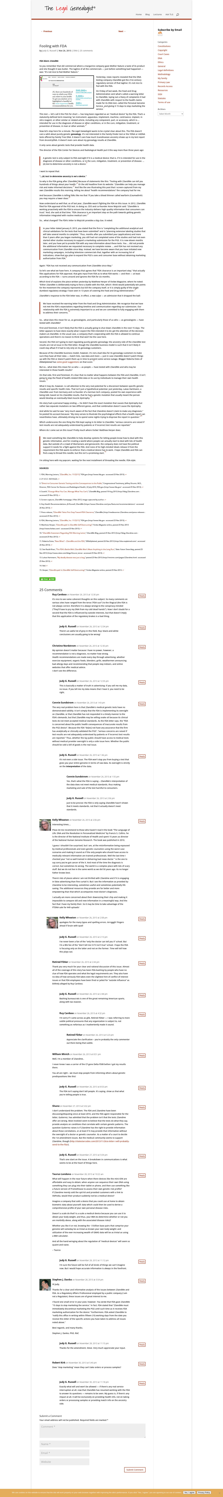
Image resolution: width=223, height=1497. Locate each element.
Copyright (162, 50)
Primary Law (164, 82)
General (161, 66)
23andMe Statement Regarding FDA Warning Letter (64, 533)
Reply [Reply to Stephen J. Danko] (142, 1281)
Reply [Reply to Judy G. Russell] (142, 627)
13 (91, 397)
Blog (147, 14)
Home (139, 14)
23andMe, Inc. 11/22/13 (70, 474)
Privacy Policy (204, 1492)
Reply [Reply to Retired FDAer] (142, 963)
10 (69, 311)
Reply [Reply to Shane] (142, 1107)
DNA (75, 50)
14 (141, 416)
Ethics (161, 62)
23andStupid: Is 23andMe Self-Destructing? (74, 525)
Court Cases (163, 54)
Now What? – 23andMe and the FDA (69, 541)
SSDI (160, 94)
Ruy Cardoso (59, 594)
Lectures (157, 14)
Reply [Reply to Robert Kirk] (142, 1364)
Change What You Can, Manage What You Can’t (68, 491)
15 (105, 451)
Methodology (164, 74)
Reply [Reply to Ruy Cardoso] (142, 595)
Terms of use (164, 102)
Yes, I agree (189, 1492)
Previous (46, 31)
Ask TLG (169, 14)
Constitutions (164, 46)
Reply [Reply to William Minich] (142, 1055)
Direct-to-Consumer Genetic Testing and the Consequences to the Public (72, 483)
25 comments (86, 50)
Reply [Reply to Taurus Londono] (142, 1175)
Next (122, 31)
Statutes (162, 98)
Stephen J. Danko (62, 1279)
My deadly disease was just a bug (71, 557)
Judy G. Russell (49, 50)
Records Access (165, 86)
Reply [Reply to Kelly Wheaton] (142, 821)
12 (47, 379)
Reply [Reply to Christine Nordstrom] (142, 647)
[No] (219, 1493)
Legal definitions (166, 70)
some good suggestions (68, 362)
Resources (163, 90)
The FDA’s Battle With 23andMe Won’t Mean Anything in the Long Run (85, 549)
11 (94, 360)
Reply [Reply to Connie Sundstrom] (142, 704)
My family (162, 78)
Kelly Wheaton (60, 819)
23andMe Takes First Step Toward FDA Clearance (74, 512)
